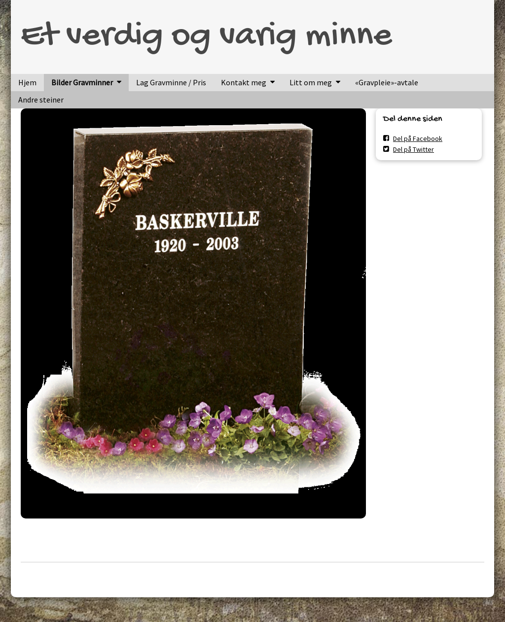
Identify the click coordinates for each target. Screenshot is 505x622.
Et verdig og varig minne (206, 37)
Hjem (27, 82)
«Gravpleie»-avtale (386, 82)
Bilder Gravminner (82, 82)
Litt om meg (310, 82)
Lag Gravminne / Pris (171, 82)
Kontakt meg (243, 82)
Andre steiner (41, 99)
